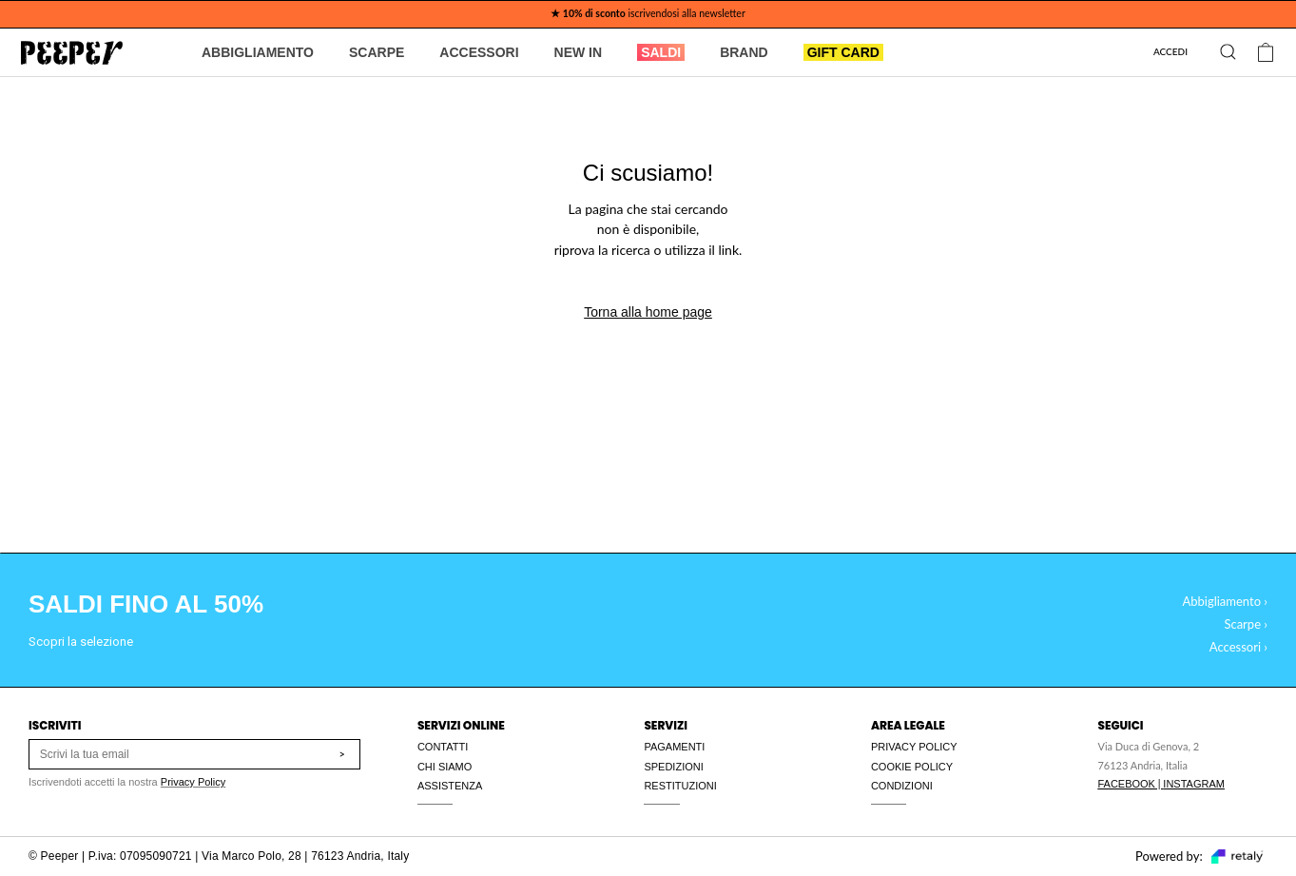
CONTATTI (442, 746)
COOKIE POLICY (912, 766)
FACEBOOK (1126, 783)
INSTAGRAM (1194, 783)
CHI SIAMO (444, 766)
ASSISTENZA (449, 785)
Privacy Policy (193, 782)
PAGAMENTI (674, 746)
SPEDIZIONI (673, 766)
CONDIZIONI (902, 785)
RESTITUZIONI (680, 785)
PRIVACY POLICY (914, 746)
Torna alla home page (648, 312)
